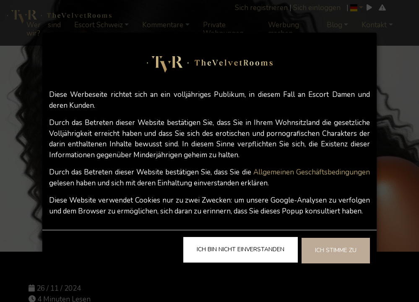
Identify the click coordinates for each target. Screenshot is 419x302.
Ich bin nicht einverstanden (240, 249)
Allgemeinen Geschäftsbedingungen (311, 172)
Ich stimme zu (336, 250)
